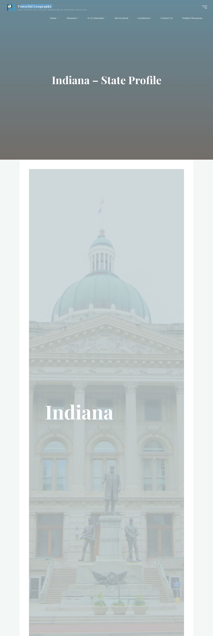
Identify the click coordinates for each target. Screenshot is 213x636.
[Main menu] (204, 7)
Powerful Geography (35, 6)
